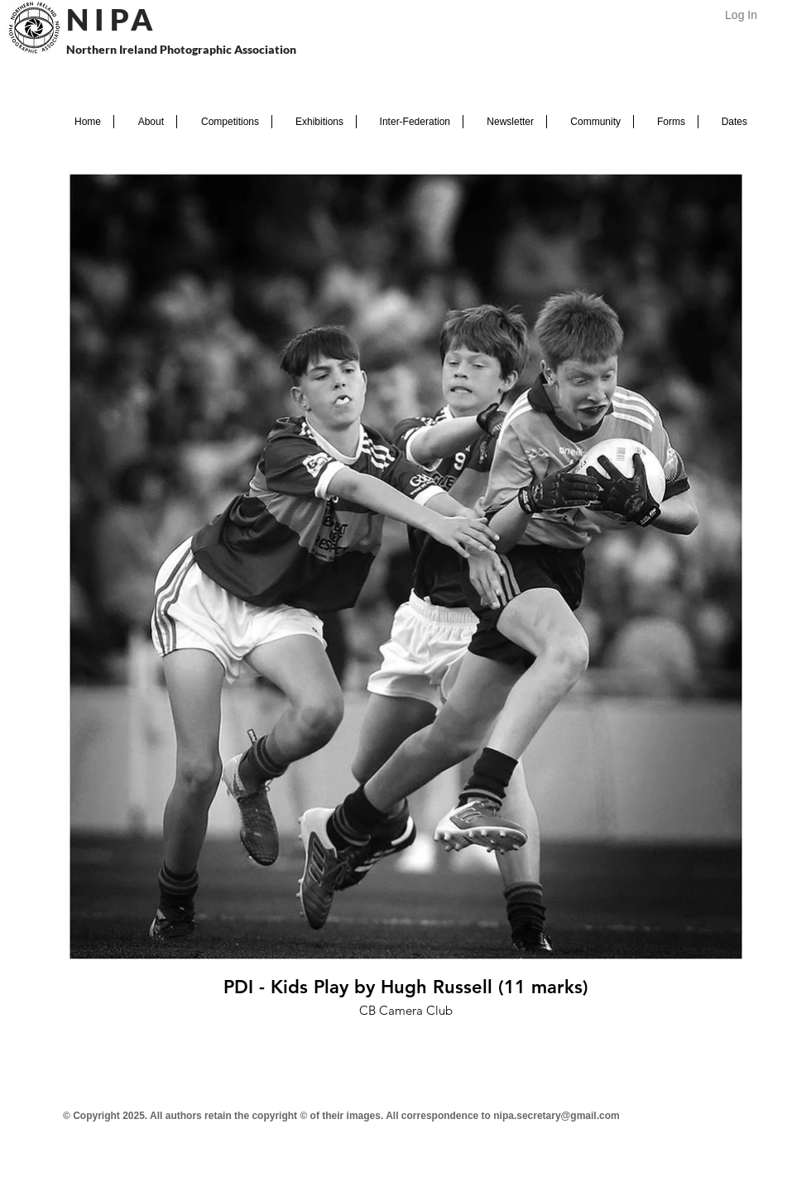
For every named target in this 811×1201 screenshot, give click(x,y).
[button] (145, 121)
